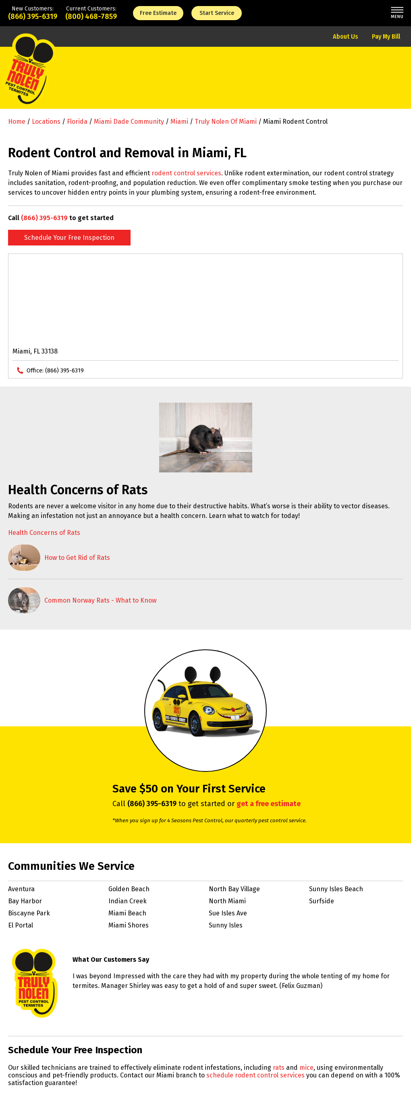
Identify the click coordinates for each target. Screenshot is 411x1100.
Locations (46, 121)
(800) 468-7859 (91, 16)
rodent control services (186, 173)
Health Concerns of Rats (44, 532)
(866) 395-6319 (32, 16)
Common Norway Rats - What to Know (100, 600)
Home (16, 121)
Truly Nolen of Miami (226, 121)
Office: (55, 370)
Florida (77, 121)
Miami (179, 121)
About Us (345, 36)
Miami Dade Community (129, 121)
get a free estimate (269, 803)
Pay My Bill (386, 36)
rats (278, 1067)
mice (306, 1067)
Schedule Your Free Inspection (69, 237)
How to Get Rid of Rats (77, 557)
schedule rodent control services (255, 1075)
